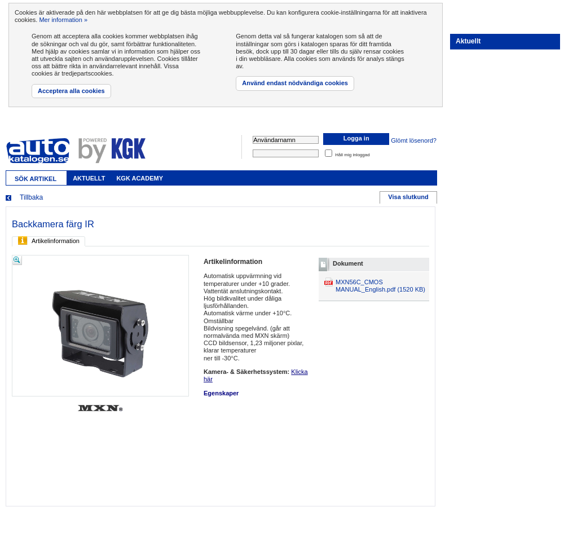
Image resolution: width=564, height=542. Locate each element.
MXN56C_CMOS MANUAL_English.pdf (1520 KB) (380, 286)
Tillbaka (31, 197)
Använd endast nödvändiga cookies (295, 83)
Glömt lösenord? (414, 140)
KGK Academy (139, 178)
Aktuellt (89, 178)
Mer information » (63, 19)
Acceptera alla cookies (71, 90)
